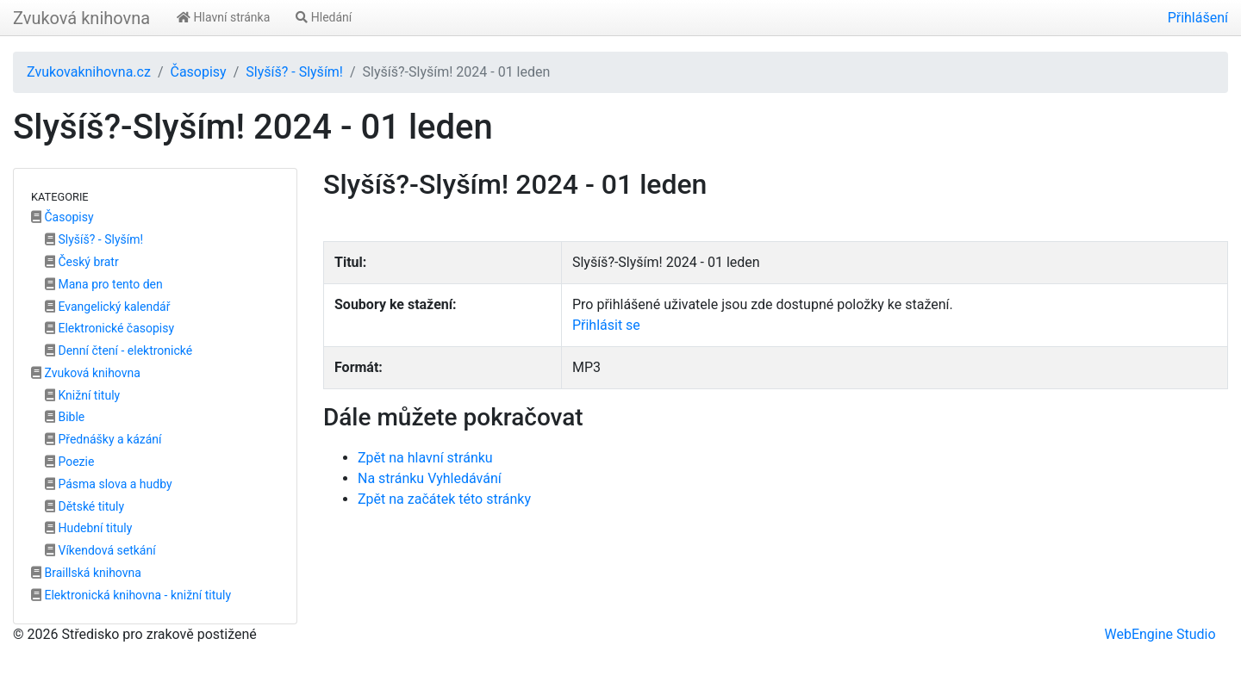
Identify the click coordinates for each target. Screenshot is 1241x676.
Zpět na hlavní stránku (425, 458)
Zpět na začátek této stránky (444, 499)
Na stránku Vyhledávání (430, 478)
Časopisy (198, 72)
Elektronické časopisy (109, 328)
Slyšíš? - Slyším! (294, 72)
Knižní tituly (82, 395)
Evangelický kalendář (107, 306)
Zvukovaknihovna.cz (89, 72)
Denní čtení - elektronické (118, 350)
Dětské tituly (84, 506)
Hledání (324, 17)
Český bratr (82, 262)
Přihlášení (1198, 17)
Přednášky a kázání (103, 439)
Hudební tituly (88, 528)
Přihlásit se (606, 325)
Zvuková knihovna (81, 18)
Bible (64, 417)
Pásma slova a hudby (108, 484)
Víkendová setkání (100, 550)
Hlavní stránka (223, 17)
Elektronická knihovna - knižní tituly (131, 595)
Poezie (69, 461)
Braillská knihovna (86, 573)
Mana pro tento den (104, 284)
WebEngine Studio (1159, 634)
